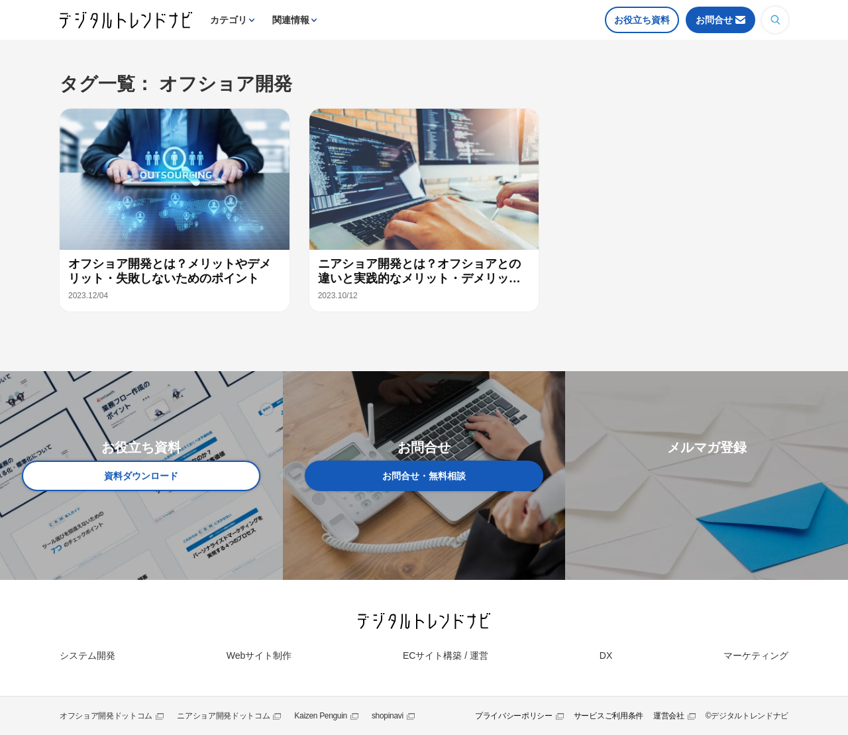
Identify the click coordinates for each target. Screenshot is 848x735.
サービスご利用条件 (608, 715)
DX (606, 655)
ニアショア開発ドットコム (223, 715)
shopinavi (387, 715)
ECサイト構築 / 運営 (445, 655)
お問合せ (714, 20)
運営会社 (668, 715)
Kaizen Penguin (320, 715)
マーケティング (755, 655)
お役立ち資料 (642, 20)
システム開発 (87, 655)
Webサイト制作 (259, 655)
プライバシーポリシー (514, 715)
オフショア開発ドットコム (106, 715)
